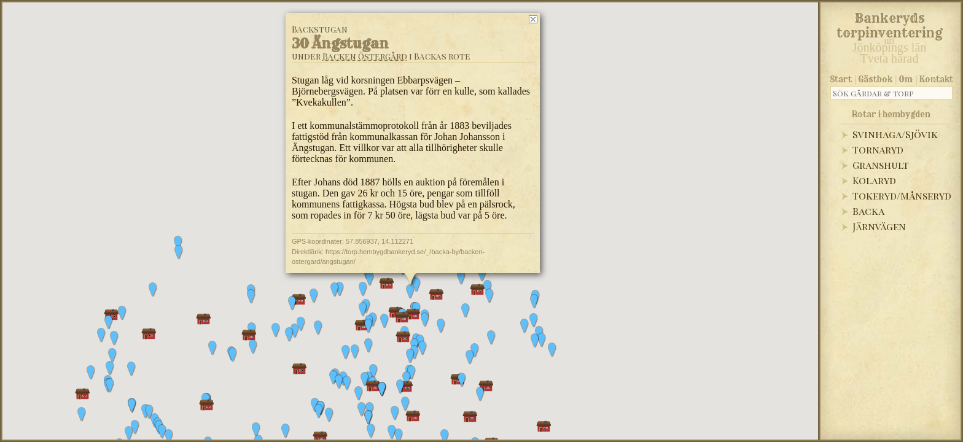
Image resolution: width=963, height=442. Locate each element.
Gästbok (875, 79)
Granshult (880, 164)
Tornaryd (877, 149)
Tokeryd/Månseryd (901, 195)
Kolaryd (874, 180)
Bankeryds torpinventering (889, 23)
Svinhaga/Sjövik (895, 134)
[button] (285, 431)
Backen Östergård (364, 56)
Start (841, 79)
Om (906, 79)
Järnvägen (879, 226)
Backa (868, 210)
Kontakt (936, 79)
